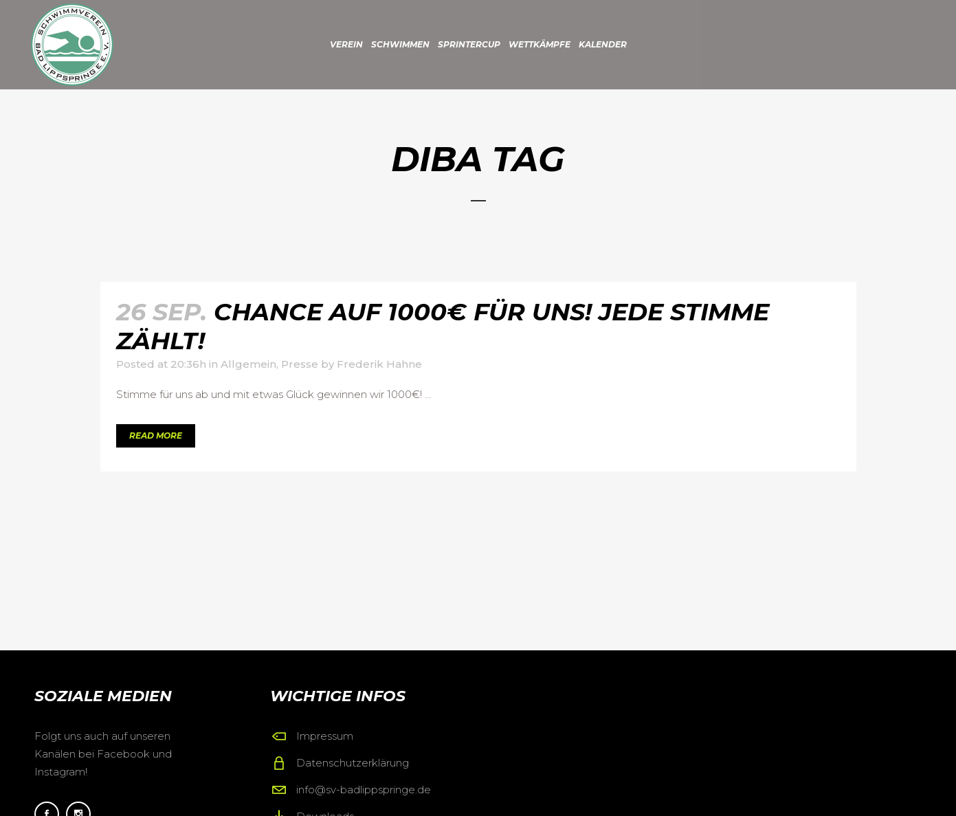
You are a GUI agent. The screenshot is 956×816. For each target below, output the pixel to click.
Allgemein (248, 364)
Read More (155, 435)
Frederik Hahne (379, 364)
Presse (299, 364)
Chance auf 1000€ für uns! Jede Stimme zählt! (442, 326)
